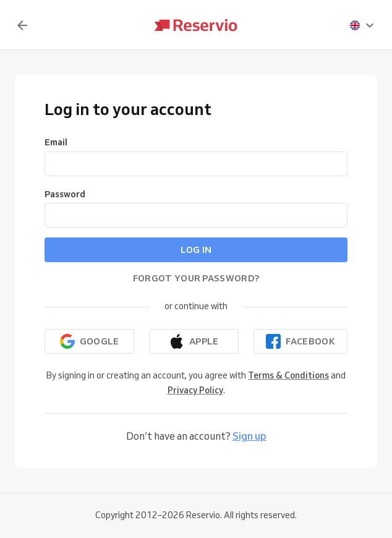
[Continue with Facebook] (300, 341)
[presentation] (362, 25)
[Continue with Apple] (194, 341)
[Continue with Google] (89, 341)
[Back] (22, 25)
